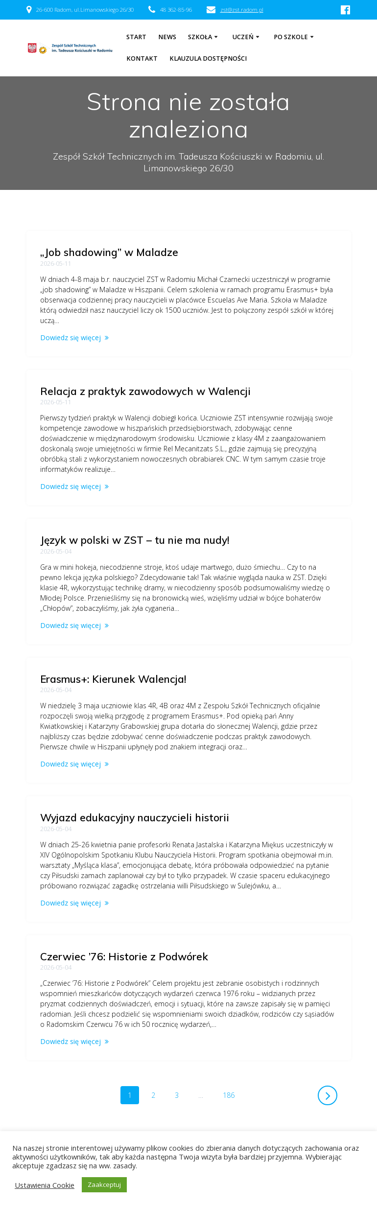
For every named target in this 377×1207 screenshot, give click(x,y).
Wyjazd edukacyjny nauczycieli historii (134, 817)
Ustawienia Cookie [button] (44, 1185)
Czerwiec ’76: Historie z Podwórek (124, 956)
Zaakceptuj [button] (104, 1184)
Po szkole (291, 37)
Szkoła (200, 37)
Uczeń (243, 37)
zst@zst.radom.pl (241, 9)
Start (136, 37)
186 (232, 1095)
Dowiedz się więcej (70, 337)
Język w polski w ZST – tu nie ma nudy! (134, 540)
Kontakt (142, 58)
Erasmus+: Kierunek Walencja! (113, 679)
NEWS (167, 37)
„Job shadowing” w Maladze (109, 252)
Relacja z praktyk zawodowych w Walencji (145, 391)
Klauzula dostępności (208, 58)
